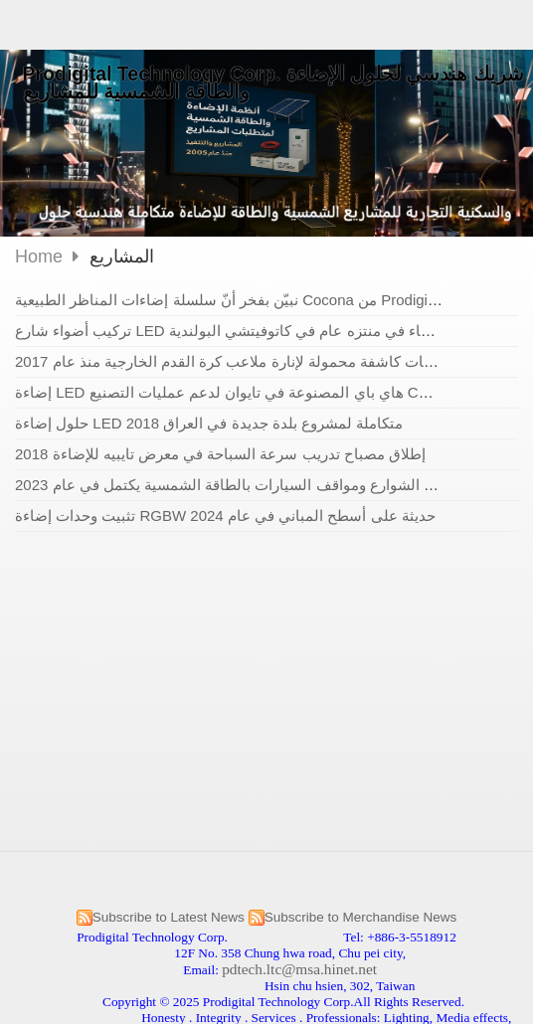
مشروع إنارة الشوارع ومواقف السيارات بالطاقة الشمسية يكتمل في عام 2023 (257, 484)
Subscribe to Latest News (168, 917)
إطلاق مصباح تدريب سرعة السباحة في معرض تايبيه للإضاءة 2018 (220, 453)
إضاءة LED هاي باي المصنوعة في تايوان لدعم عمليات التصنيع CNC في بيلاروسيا (269, 392)
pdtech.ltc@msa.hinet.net (299, 968)
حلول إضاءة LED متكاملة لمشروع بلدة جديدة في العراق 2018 (209, 423)
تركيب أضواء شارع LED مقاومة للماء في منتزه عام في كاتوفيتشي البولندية (251, 330)
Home (39, 256)
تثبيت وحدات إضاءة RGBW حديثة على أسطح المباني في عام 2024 (225, 515)
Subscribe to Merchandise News (361, 917)
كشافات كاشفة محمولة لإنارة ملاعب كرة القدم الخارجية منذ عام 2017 (235, 361)
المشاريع (121, 256)
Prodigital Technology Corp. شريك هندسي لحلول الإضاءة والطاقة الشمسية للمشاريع (273, 82)
